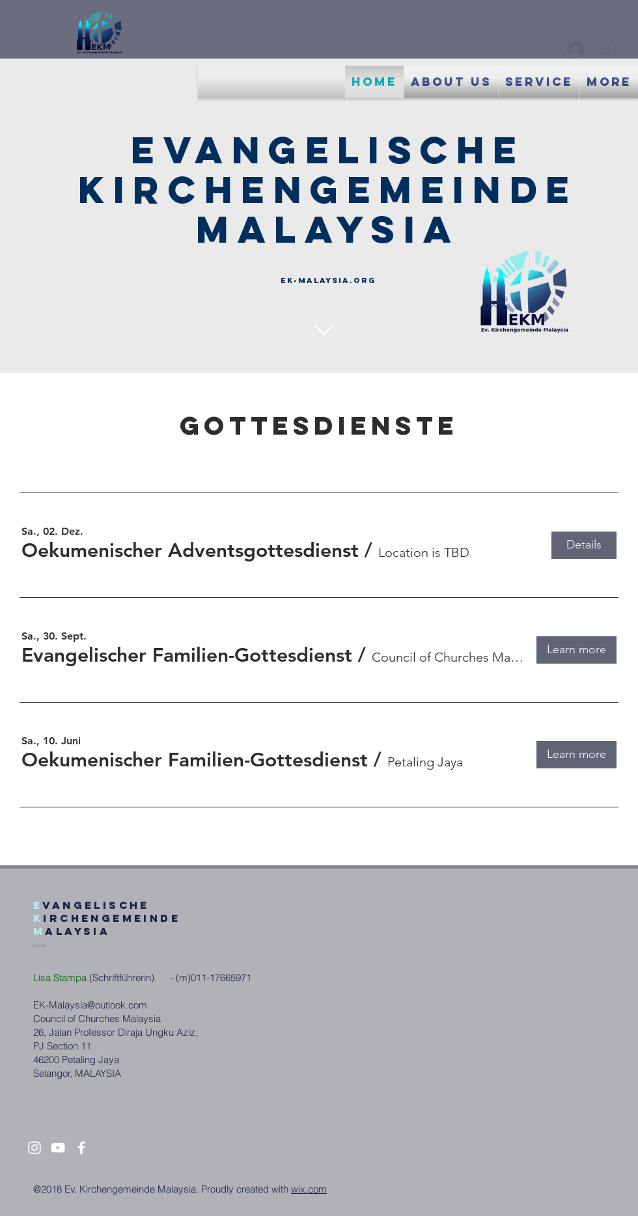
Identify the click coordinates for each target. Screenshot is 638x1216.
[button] (190, 550)
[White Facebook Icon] (81, 1147)
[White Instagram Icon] (34, 1147)
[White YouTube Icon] (57, 1147)
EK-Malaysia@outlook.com (90, 1005)
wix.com (309, 1189)
